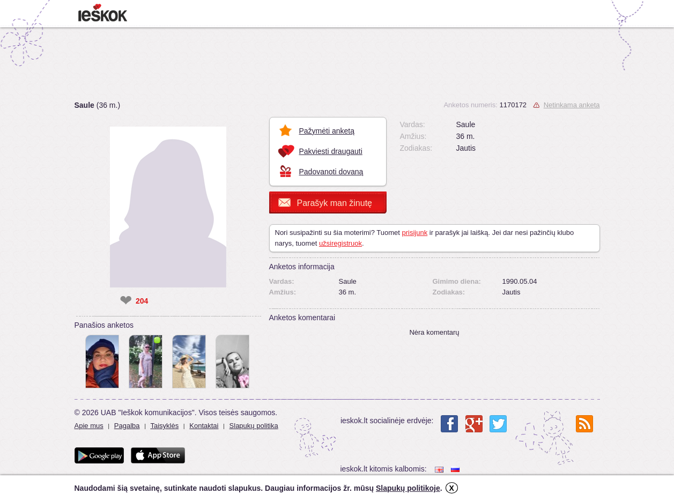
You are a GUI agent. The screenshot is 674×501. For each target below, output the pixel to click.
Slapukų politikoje (408, 488)
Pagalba (127, 426)
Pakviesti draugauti (330, 151)
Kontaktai (203, 426)
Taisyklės (164, 426)
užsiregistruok (340, 243)
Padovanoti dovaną (331, 171)
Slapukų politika (253, 426)
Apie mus (89, 426)
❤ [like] (126, 301)
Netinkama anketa (572, 105)
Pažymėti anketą (327, 131)
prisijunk (414, 233)
